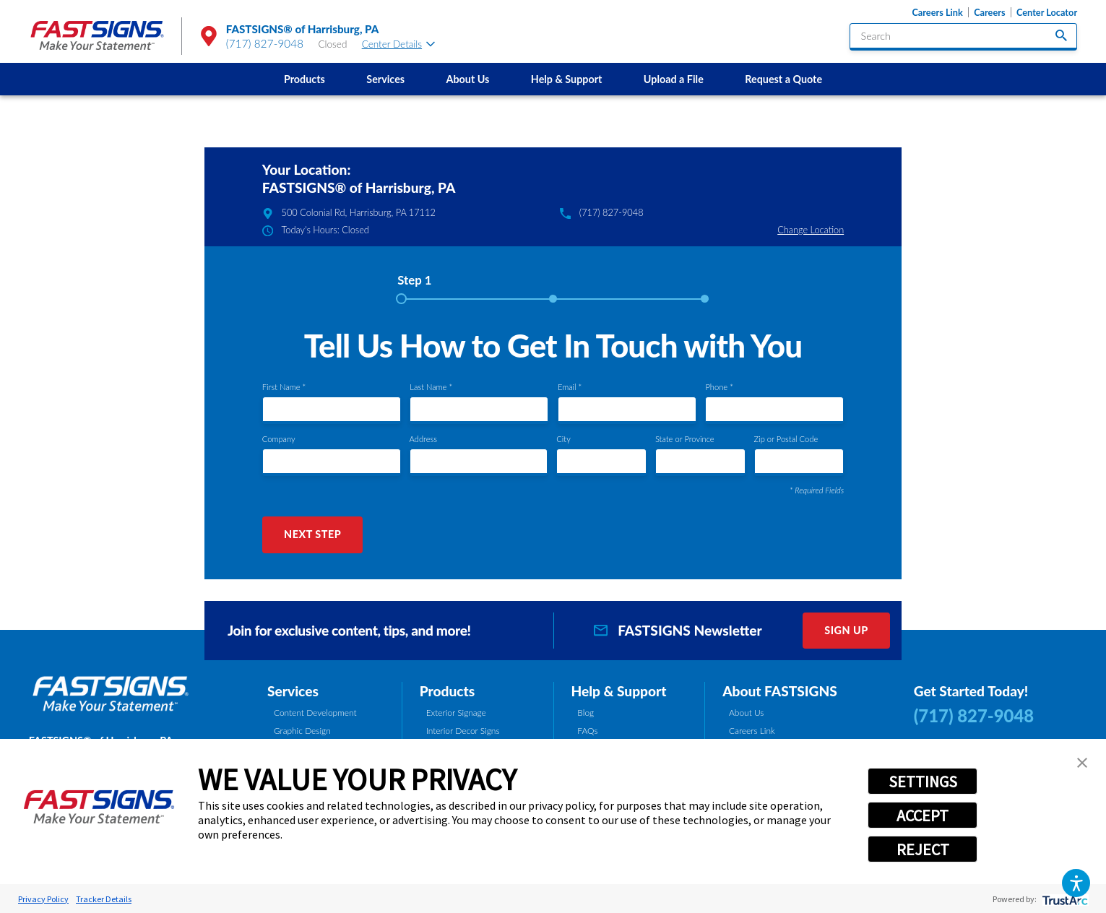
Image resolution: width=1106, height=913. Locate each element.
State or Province (684, 438)
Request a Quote (783, 79)
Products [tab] (447, 691)
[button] (1076, 883)
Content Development (315, 712)
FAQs (587, 730)
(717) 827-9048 (264, 43)
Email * (570, 386)
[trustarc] (1064, 899)
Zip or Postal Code (786, 438)
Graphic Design (302, 730)
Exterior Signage (456, 712)
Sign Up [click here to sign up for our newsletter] (846, 630)
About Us (468, 79)
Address (423, 438)
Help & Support (566, 79)
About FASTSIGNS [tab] (779, 691)
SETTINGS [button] (923, 781)
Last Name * (431, 386)
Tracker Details (103, 898)
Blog (585, 712)
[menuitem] (304, 79)
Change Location (810, 229)
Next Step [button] (312, 534)
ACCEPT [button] (923, 815)
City (563, 438)
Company (278, 438)
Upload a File (674, 79)
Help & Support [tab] (618, 691)
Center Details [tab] (398, 44)
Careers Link (937, 12)
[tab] (414, 285)
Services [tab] (293, 691)
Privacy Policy (43, 898)
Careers (989, 12)
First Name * (284, 386)
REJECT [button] (923, 849)
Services (385, 79)
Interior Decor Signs (463, 730)
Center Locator (1046, 12)
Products (304, 79)
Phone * (719, 386)
